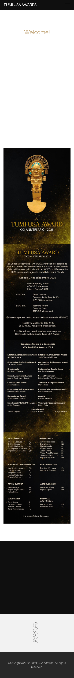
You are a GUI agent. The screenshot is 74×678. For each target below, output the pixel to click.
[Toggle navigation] (68, 5)
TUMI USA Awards (19, 5)
